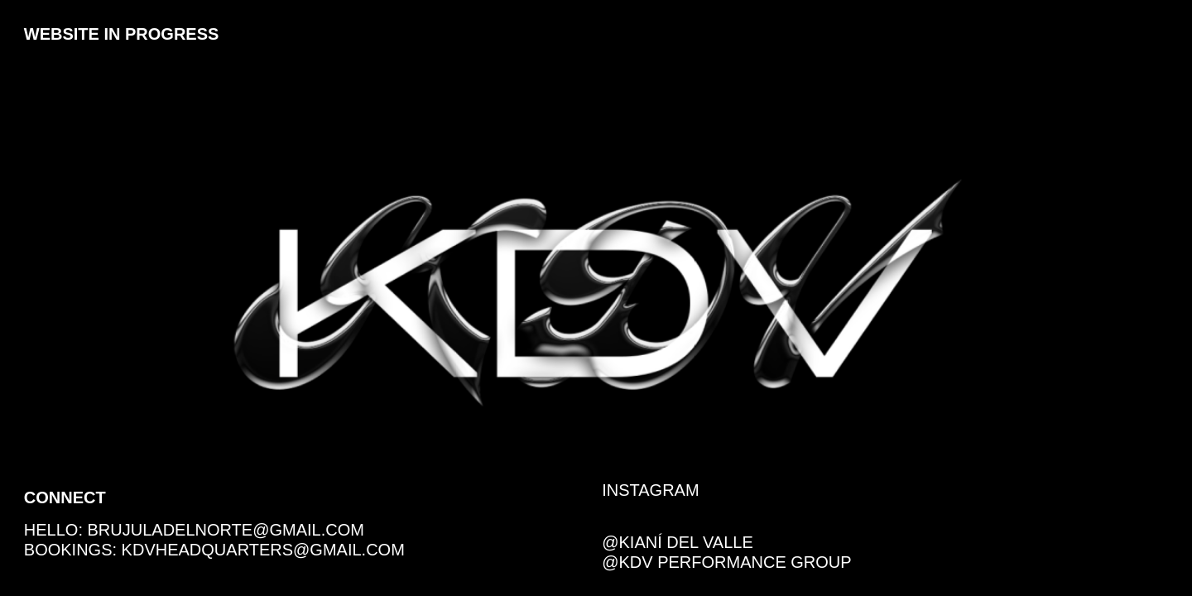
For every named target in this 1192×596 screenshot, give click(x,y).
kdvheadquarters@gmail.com (263, 550)
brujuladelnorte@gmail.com (226, 530)
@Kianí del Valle (679, 542)
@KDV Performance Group (726, 562)
